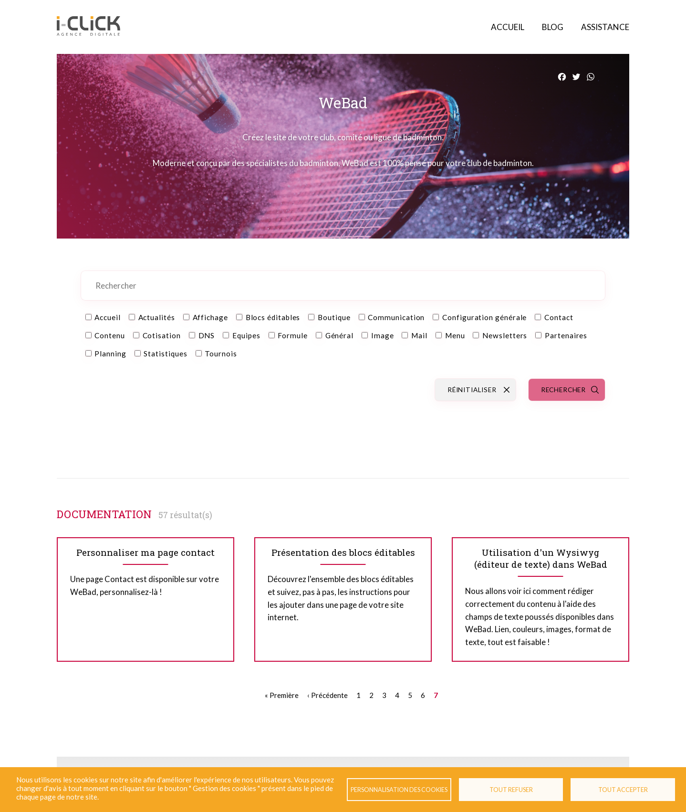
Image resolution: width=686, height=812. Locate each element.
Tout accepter (623, 789)
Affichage (210, 317)
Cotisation (162, 335)
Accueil (507, 27)
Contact (558, 317)
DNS (206, 335)
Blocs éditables (273, 317)
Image (382, 335)
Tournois (221, 353)
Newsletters (504, 335)
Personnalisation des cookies (399, 789)
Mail (419, 335)
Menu (455, 335)
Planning (110, 353)
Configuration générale (484, 317)
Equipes (246, 335)
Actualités (156, 317)
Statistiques (165, 353)
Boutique (334, 317)
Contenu (109, 335)
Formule (292, 335)
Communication (396, 317)
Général (339, 335)
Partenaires (566, 335)
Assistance (605, 27)
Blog (552, 27)
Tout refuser (511, 789)
